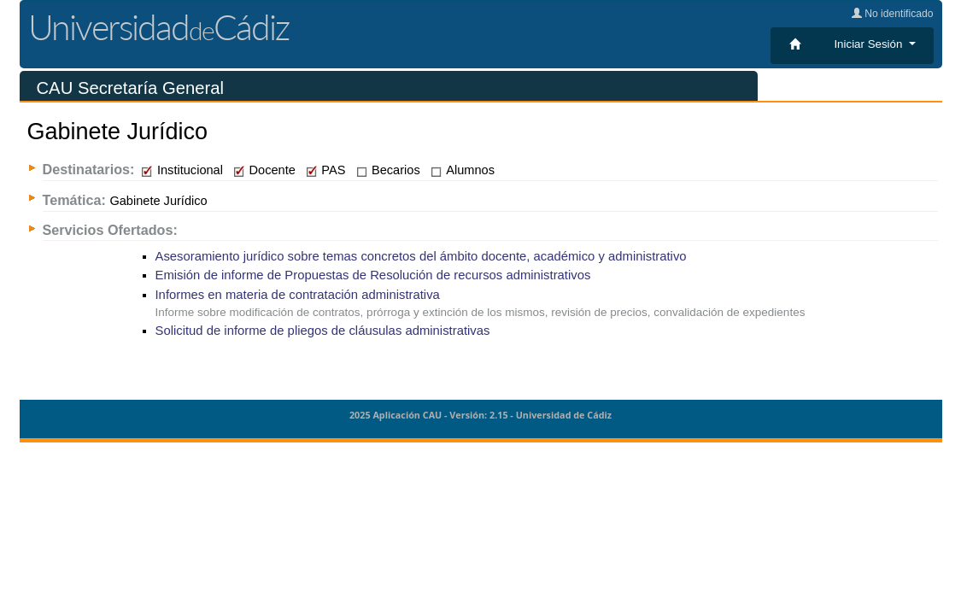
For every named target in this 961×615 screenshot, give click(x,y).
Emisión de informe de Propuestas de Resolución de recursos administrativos (373, 275)
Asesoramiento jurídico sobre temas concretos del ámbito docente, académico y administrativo (421, 256)
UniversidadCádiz (158, 27)
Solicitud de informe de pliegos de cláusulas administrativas (322, 330)
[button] (874, 44)
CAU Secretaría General (130, 88)
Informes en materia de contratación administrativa (297, 295)
